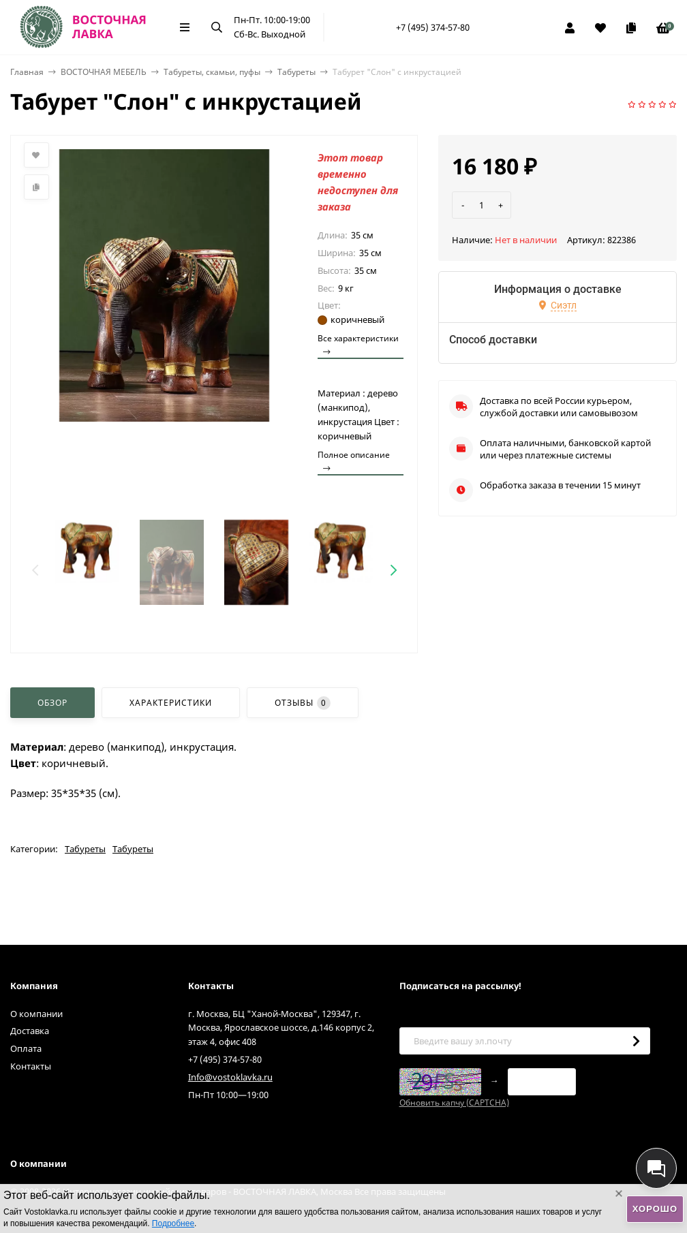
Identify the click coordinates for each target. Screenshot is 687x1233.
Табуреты (296, 72)
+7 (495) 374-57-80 (433, 27)
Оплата (26, 1048)
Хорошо (654, 1209)
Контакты (30, 1066)
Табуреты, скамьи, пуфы (212, 72)
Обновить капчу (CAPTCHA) (454, 1102)
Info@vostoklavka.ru (230, 1077)
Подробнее (173, 1223)
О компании (36, 1014)
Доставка (29, 1031)
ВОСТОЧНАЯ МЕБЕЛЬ (104, 72)
